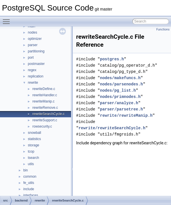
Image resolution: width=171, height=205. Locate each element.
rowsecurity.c (42, 126)
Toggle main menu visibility (7, 19)
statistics (34, 139)
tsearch (33, 158)
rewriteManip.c (43, 101)
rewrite (33, 83)
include (28, 189)
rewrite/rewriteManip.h (126, 115)
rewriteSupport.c (44, 120)
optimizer (35, 39)
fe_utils (28, 183)
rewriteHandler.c (44, 95)
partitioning (36, 51)
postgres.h (112, 59)
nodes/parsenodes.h (121, 84)
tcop (31, 151)
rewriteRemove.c (45, 108)
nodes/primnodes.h (120, 96)
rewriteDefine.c (43, 89)
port (31, 58)
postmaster (36, 64)
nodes (32, 32)
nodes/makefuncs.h (120, 78)
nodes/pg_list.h (118, 90)
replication (35, 76)
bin (25, 170)
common (29, 177)
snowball (34, 133)
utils (31, 164)
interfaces (30, 195)
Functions (163, 29)
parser (32, 45)
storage (33, 145)
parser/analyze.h (119, 103)
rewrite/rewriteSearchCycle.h (111, 128)
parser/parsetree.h (121, 109)
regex (32, 70)
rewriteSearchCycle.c (48, 114)
